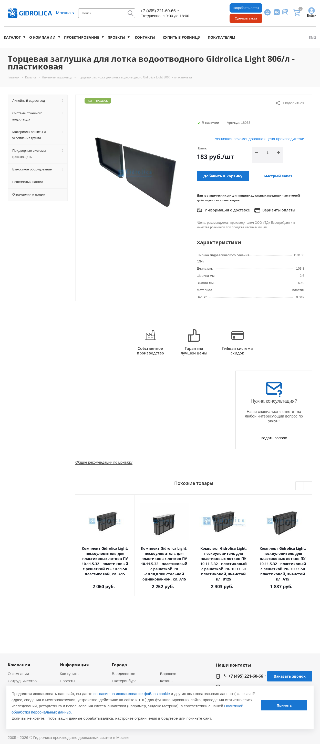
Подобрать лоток (246, 8)
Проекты (116, 37)
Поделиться (289, 103)
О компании (42, 37)
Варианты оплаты (274, 210)
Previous (300, 486)
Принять (284, 705)
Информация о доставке (223, 210)
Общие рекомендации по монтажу (103, 462)
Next (308, 486)
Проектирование (81, 37)
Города (119, 665)
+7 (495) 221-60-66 (158, 11)
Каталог (12, 37)
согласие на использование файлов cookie (132, 693)
